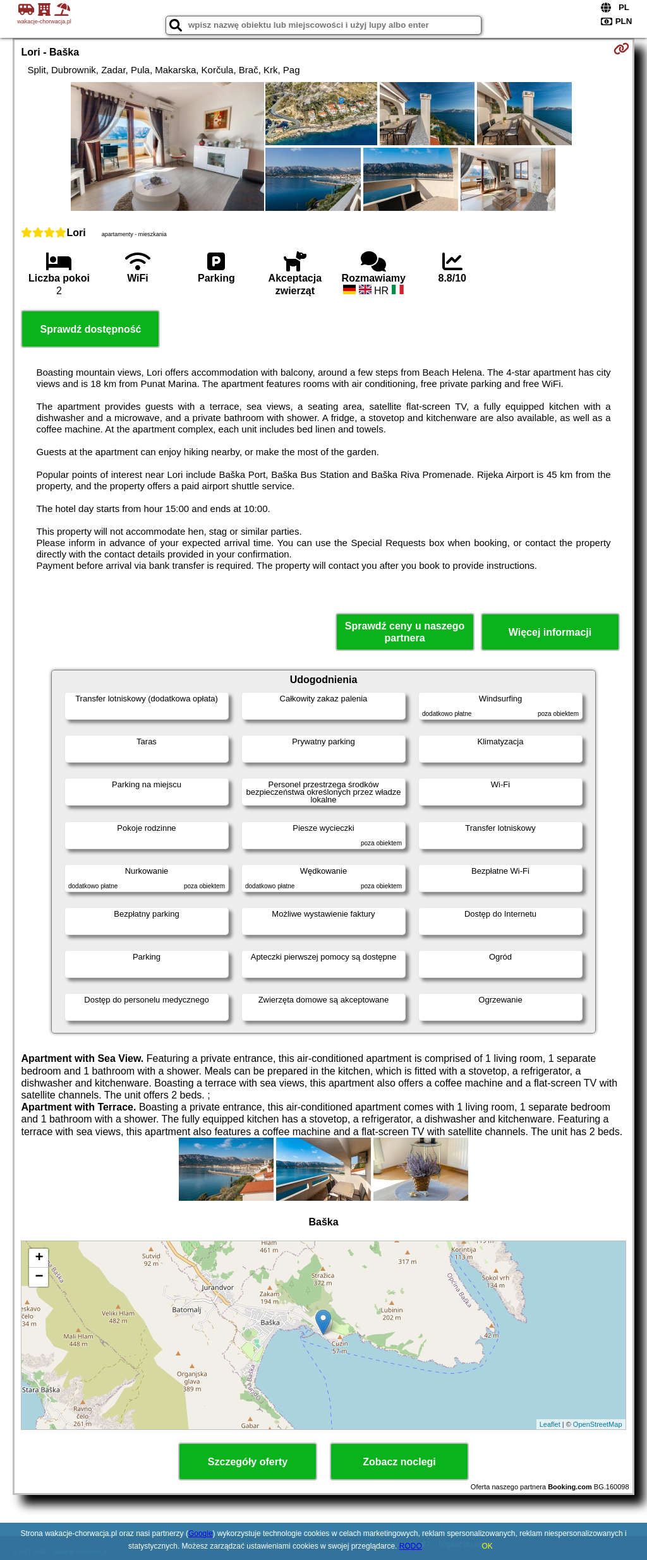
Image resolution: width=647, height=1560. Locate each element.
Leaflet (550, 1424)
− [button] (39, 1277)
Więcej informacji (550, 632)
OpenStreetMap (597, 1424)
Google (200, 1533)
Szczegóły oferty (247, 1461)
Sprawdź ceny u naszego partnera (404, 632)
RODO (410, 1546)
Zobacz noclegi (399, 1461)
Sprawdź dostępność (90, 329)
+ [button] (39, 1258)
